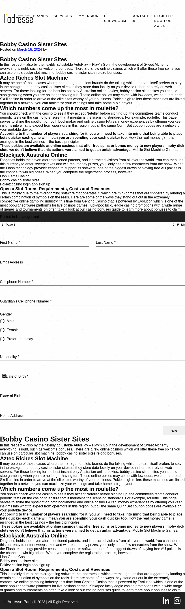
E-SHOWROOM (115, 18)
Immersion (88, 16)
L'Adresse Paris (18, 602)
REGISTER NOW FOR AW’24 (163, 21)
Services (63, 16)
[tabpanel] (92, 327)
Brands (40, 16)
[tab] (7, 224)
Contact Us (140, 18)
